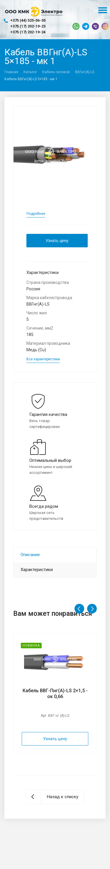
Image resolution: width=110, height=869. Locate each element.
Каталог (30, 72)
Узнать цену (57, 240)
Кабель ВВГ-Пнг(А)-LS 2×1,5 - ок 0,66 (55, 693)
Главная (11, 72)
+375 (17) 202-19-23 (27, 26)
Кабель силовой (56, 72)
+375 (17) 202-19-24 (27, 32)
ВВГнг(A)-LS (84, 72)
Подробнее (35, 214)
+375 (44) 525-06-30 (27, 20)
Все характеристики (43, 359)
